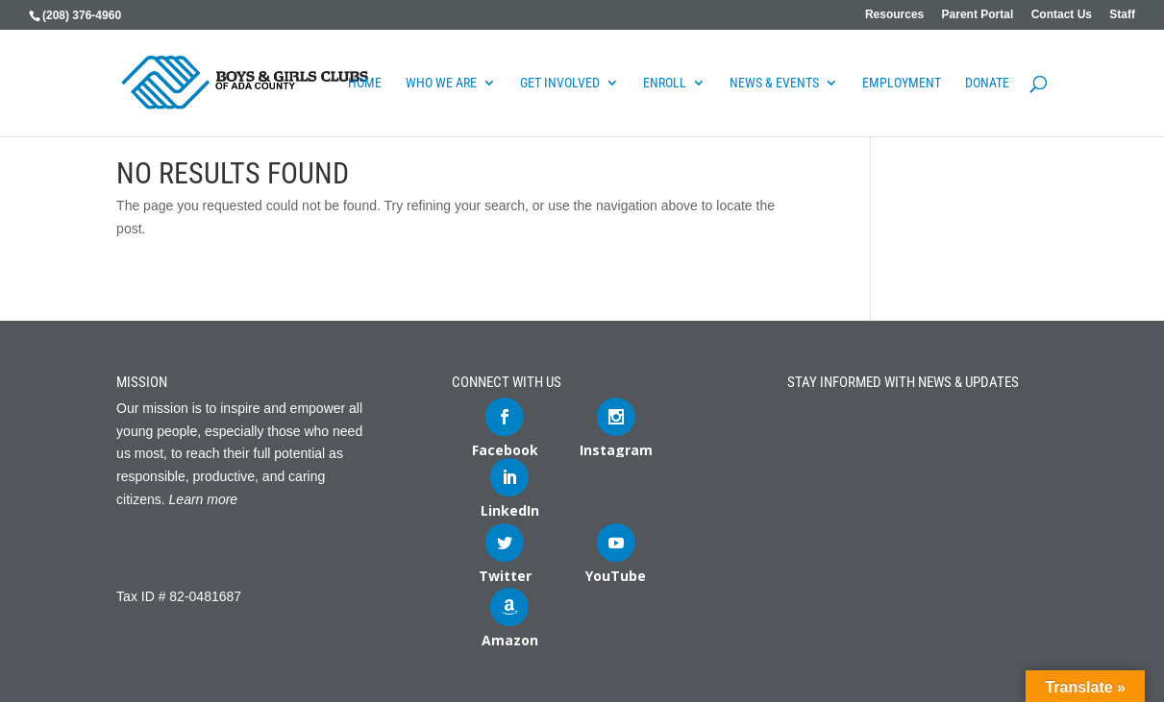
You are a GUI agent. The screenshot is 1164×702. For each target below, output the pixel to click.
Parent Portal (978, 15)
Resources (894, 15)
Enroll (664, 83)
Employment (901, 83)
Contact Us (1061, 15)
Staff (1122, 15)
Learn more (203, 499)
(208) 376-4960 (81, 15)
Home (365, 83)
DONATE (987, 83)
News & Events (774, 83)
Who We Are (441, 83)
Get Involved (560, 83)
